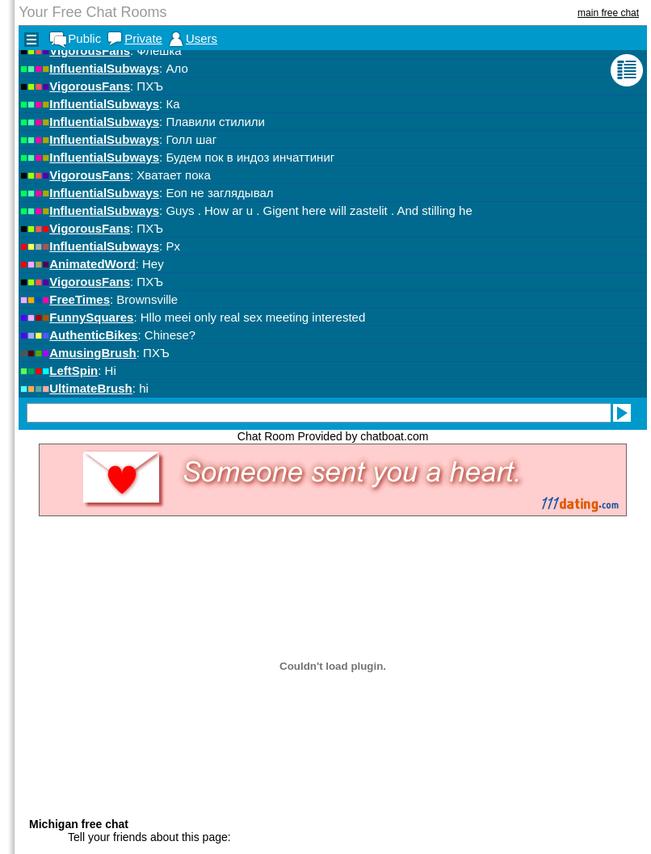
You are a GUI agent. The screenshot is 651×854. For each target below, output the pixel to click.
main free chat (608, 13)
